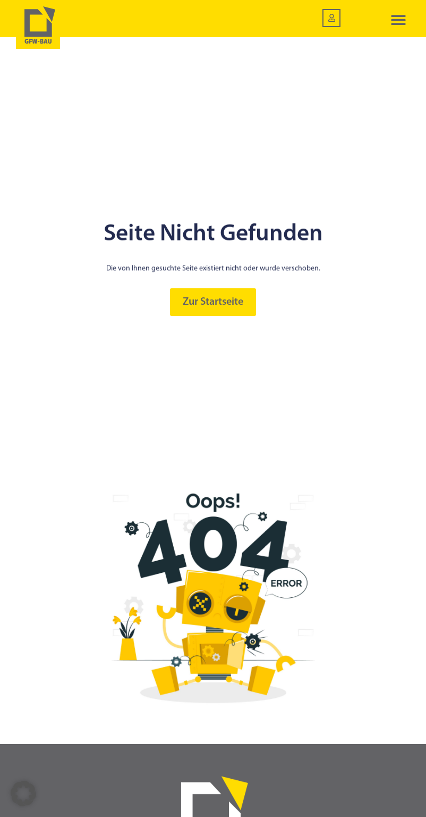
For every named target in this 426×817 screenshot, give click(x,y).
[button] (398, 20)
